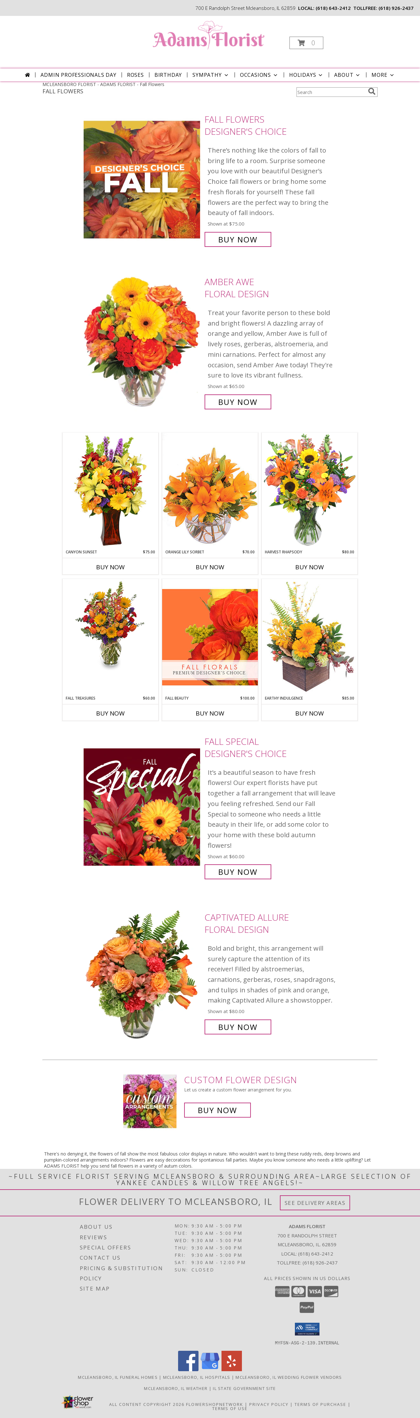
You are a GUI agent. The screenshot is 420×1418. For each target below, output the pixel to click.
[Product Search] (331, 92)
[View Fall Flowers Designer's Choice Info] (142, 179)
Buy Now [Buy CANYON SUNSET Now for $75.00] (110, 567)
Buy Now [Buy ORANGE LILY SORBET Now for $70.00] (210, 567)
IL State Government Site (244, 1388)
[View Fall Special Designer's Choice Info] (142, 807)
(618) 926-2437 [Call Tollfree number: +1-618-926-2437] (320, 1262)
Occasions (259, 74)
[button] (306, 43)
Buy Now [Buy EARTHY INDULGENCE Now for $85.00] (309, 713)
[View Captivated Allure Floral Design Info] (142, 972)
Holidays (306, 74)
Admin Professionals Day (78, 74)
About (347, 74)
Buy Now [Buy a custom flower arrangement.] (217, 1110)
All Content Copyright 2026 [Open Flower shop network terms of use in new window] (146, 1404)
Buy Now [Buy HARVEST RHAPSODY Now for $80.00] (309, 567)
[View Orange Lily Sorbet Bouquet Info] (210, 491)
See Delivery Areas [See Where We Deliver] (315, 1202)
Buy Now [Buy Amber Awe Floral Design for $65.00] (238, 402)
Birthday (168, 74)
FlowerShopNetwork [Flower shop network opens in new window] (214, 1404)
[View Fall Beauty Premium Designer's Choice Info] (210, 637)
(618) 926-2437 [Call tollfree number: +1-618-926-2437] (396, 8)
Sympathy (210, 74)
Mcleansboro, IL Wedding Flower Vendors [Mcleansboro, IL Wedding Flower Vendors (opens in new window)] (289, 1377)
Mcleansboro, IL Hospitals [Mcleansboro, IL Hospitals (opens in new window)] (196, 1377)
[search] (371, 91)
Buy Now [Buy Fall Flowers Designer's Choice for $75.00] (238, 239)
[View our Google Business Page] (210, 1369)
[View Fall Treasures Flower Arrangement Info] (110, 624)
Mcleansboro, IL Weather (175, 1388)
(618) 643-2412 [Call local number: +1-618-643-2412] (333, 8)
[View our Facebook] (188, 1369)
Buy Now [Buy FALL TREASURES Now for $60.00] (110, 713)
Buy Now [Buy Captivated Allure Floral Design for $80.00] (238, 1027)
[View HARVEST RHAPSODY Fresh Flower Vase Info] (309, 491)
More (383, 74)
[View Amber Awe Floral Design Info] (142, 342)
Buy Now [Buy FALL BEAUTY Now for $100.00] (210, 713)
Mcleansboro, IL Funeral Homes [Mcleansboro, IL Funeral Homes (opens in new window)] (118, 1377)
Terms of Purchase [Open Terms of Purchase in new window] (320, 1404)
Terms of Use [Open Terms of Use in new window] (230, 1408)
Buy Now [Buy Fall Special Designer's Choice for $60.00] (238, 872)
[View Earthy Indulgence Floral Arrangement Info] (309, 637)
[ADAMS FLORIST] (209, 36)
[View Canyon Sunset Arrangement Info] (110, 491)
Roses (135, 74)
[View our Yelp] (231, 1369)
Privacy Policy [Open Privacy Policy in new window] (269, 1404)
